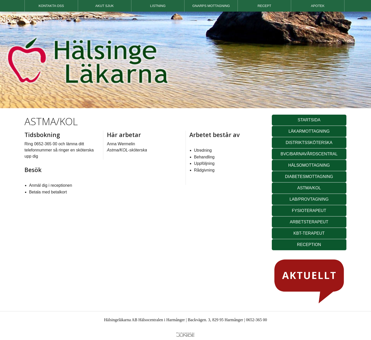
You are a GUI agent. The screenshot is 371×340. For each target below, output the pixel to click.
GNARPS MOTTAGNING (211, 6)
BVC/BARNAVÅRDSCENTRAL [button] (309, 154)
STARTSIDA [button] (309, 120)
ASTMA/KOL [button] (309, 188)
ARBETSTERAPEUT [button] (309, 222)
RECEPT (264, 6)
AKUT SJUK (104, 6)
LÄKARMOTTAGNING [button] (309, 131)
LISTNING (158, 6)
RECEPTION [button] (309, 244)
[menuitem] (51, 6)
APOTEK (318, 6)
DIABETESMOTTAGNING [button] (309, 176)
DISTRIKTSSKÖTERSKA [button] (309, 142)
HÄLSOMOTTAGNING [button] (309, 165)
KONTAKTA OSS (51, 6)
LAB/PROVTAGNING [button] (309, 199)
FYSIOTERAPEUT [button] (309, 210)
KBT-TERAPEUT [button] (309, 233)
